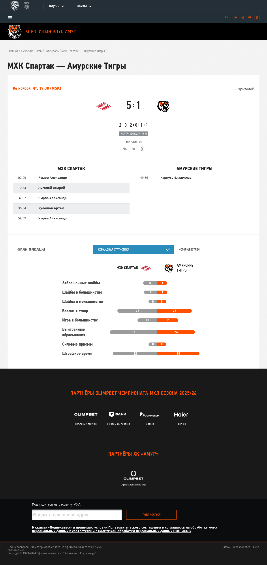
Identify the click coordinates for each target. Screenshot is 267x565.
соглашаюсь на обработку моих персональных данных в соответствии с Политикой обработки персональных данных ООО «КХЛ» (124, 529)
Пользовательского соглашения (134, 527)
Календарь (52, 51)
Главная (13, 51)
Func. (256, 547)
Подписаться (151, 515)
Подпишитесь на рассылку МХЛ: (56, 504)
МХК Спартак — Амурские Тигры (83, 51)
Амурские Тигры (31, 51)
